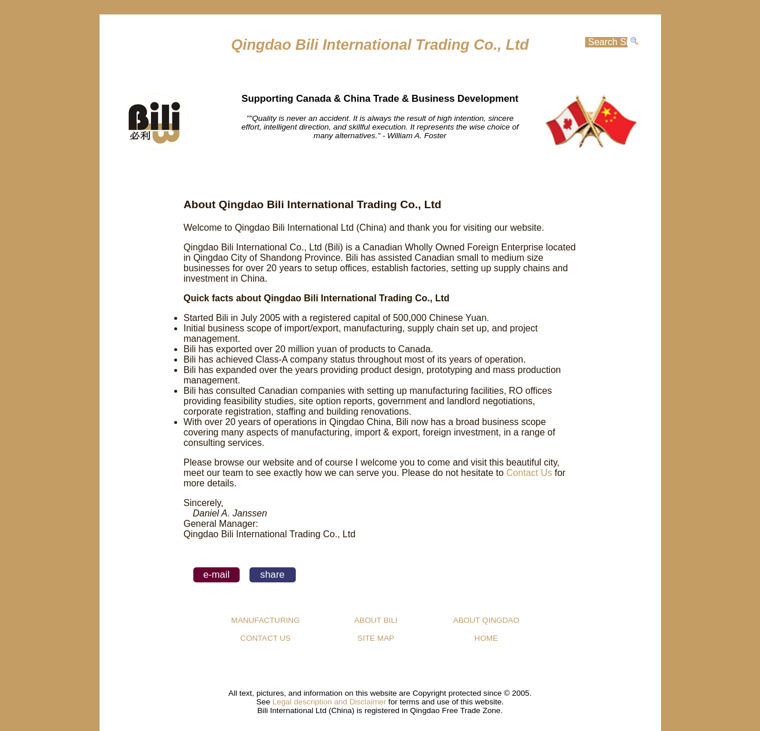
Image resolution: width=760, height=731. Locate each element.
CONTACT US (265, 638)
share (272, 574)
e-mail (216, 574)
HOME (268, 175)
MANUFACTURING (380, 175)
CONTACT (492, 175)
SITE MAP (376, 638)
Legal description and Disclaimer (329, 701)
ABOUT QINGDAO (486, 620)
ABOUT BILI (376, 620)
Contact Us (529, 473)
